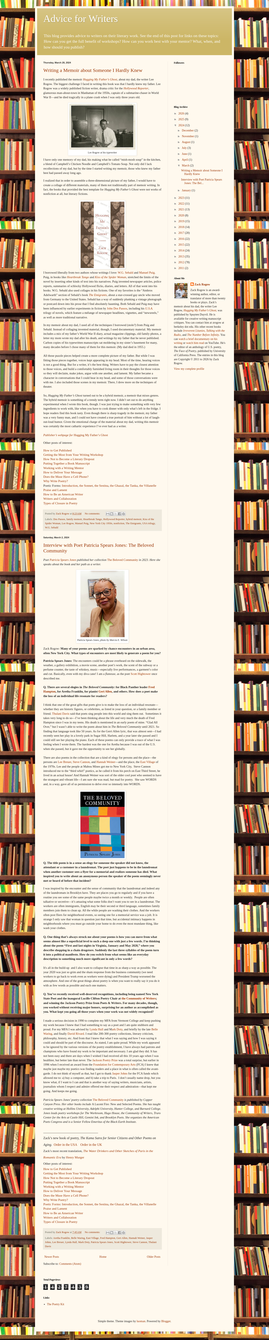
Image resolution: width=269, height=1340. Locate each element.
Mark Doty (84, 1242)
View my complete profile (189, 368)
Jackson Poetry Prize (105, 1060)
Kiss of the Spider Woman (110, 277)
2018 (181, 227)
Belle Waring (78, 1238)
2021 (181, 209)
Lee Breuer (64, 762)
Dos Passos (59, 519)
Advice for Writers (80, 18)
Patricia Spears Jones (63, 559)
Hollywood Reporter (136, 88)
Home (103, 1256)
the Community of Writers (139, 998)
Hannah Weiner (105, 762)
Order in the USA (65, 1144)
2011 (181, 268)
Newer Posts (51, 1256)
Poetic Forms (51, 1204)
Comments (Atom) (70, 1263)
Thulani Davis (60, 713)
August (186, 142)
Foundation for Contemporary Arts (114, 1064)
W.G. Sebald (125, 272)
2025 (181, 119)
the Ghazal (117, 485)
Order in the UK (91, 1144)
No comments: (93, 513)
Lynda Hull (96, 1029)
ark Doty (117, 1029)
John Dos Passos (117, 308)
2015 (181, 244)
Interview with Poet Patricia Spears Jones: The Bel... (201, 181)
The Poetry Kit (55, 1304)
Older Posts (153, 1256)
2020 (181, 215)
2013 (181, 256)
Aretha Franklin (61, 1238)
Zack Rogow (202, 284)
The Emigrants (98, 295)
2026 (181, 113)
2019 (181, 221)
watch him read (195, 342)
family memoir (74, 519)
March (186, 165)
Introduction (70, 485)
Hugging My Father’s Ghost (100, 79)
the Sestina (101, 485)
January (186, 190)
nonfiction (119, 523)
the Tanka (131, 485)
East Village (147, 762)
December (188, 130)
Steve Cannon (81, 762)
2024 (181, 125)
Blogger (165, 1321)
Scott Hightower (141, 673)
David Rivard (76, 1033)
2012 (181, 262)
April (185, 159)
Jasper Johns (119, 1073)
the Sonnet (86, 485)
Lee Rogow (68, 523)
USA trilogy (148, 523)
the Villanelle (147, 485)
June (185, 153)
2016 (181, 238)
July (184, 147)
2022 (181, 203)
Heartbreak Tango (78, 277)
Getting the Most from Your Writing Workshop (73, 454)
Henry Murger (75, 1157)
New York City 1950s (101, 523)
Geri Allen (105, 691)
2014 (181, 250)
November (188, 136)
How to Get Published (57, 450)
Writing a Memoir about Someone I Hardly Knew (92, 70)
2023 (181, 197)
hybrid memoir (134, 519)
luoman (141, 1321)
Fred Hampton (107, 1238)
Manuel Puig (147, 272)
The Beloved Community (122, 559)
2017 (181, 232)
